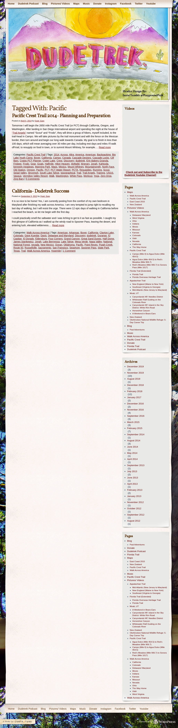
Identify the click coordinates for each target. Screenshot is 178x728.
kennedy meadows (24, 166)
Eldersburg (41, 238)
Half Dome (108, 238)
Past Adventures (137, 329)
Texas (17, 250)
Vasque (17, 176)
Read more (105, 147)
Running (97, 169)
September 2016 (135, 416)
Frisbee (18, 163)
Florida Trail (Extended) (140, 271)
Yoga (96, 176)
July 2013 (132, 471)
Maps (76, 3)
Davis (44, 235)
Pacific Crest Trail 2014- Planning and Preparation (61, 115)
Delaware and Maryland (61, 235)
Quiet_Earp (39, 121)
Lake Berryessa (51, 241)
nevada (35, 244)
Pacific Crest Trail (36, 154)
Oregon (31, 169)
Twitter (138, 3)
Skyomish (33, 172)
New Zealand (136, 204)
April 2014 (132, 459)
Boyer (37, 157)
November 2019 (135, 372)
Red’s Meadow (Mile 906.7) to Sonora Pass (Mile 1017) (149, 266)
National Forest (22, 244)
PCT (47, 169)
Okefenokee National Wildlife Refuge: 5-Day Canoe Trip (148, 321)
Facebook (125, 3)
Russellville (31, 247)
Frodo (26, 163)
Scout (106, 169)
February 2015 (134, 428)
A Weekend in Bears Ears (144, 313)
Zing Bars (19, 178)
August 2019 (133, 379)
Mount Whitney (76, 166)
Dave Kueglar (32, 235)
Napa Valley (95, 241)
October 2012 (134, 508)
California (46, 157)
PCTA (75, 169)
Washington (62, 176)
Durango (102, 235)
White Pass (76, 176)
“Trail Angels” (19, 132)
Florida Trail (137, 274)
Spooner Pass (88, 247)
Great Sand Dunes (91, 238)
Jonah (94, 163)
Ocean (58, 244)
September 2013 (135, 465)
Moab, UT (134, 293)
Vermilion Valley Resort (35, 176)
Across (64, 154)
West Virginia (138, 218)
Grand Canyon (72, 238)
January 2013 (134, 496)
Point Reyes (91, 244)
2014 (56, 154)
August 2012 (133, 520)
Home (11, 3)
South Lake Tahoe (49, 172)
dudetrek (80, 160)
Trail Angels (89, 172)
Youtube (150, 3)
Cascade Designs (81, 157)
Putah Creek (105, 244)
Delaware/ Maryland (141, 215)
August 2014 (133, 440)
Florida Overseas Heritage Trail (146, 277)
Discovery (69, 160)
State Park (103, 247)
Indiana (135, 224)
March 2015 (133, 422)
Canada (66, 157)
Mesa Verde (81, 241)
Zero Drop (106, 176)
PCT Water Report (60, 169)
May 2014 (132, 453)
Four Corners (55, 238)
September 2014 (135, 434)
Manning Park (42, 166)
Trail (79, 172)
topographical (68, 172)
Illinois (135, 227)
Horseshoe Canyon (141, 310)
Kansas (135, 232)
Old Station (19, 169)
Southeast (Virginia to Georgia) (146, 287)
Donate (97, 3)
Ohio (134, 221)
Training (100, 172)
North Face (108, 166)
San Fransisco (60, 247)
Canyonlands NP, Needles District (147, 297)
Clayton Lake (107, 232)
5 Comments (33, 178)
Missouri (136, 229)
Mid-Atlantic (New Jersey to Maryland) (149, 290)
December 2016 (135, 403)
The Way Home (139, 247)
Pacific (39, 169)
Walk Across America (38, 232)
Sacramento (44, 247)
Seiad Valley (20, 172)
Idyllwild (75, 163)
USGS (109, 172)
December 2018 (135, 385)
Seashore (74, 247)
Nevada (136, 241)
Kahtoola (103, 163)
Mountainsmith (93, 166)
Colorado (18, 235)
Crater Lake (48, 160)
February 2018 (134, 391)
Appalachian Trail (138, 280)
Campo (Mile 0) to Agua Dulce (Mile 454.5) (148, 255)
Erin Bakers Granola (97, 160)
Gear (33, 163)
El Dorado (28, 238)
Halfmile (49, 163)
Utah (134, 238)
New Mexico (47, 244)
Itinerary (85, 163)
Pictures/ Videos (60, 3)
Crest (59, 160)
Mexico (62, 166)
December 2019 (135, 366)
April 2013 (132, 484)
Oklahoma (69, 244)
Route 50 (18, 247)
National (107, 241)
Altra (71, 154)
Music (86, 3)
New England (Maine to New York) (148, 284)
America (79, 154)
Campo (57, 157)
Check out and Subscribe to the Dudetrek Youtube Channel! (143, 174)
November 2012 (135, 502)
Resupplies (86, 169)
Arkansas (74, 232)
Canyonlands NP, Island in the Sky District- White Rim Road (148, 306)
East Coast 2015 (137, 201)
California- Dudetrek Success (40, 191)
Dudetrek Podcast (28, 3)
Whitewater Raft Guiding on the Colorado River (146, 301)
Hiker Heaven (62, 163)
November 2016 (135, 409)
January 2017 (134, 397)
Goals (40, 163)
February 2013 (134, 490)
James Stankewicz (24, 241)
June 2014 (132, 446)
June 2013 (132, 477)
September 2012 (135, 514)
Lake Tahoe (67, 241)
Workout (87, 176)
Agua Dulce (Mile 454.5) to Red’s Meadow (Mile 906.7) (147, 260)
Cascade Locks (101, 157)
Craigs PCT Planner (30, 160)
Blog (44, 3)
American (90, 154)
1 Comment (69, 250)
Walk (51, 176)
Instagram (110, 3)
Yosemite (56, 250)
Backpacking (104, 154)
